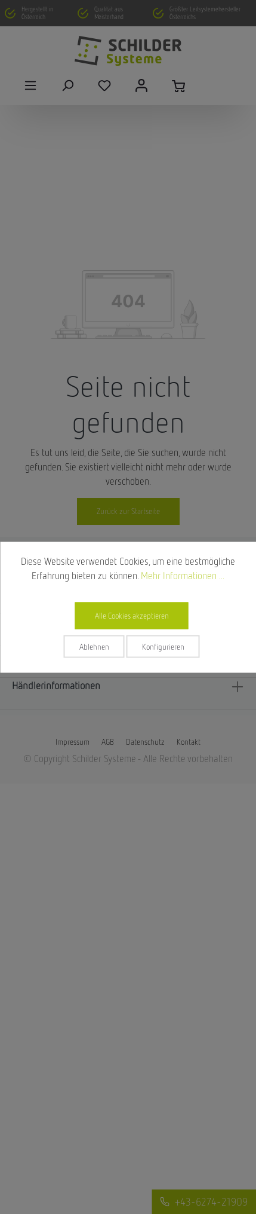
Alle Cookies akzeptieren (132, 615)
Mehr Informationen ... (182, 575)
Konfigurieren (163, 646)
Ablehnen (94, 646)
